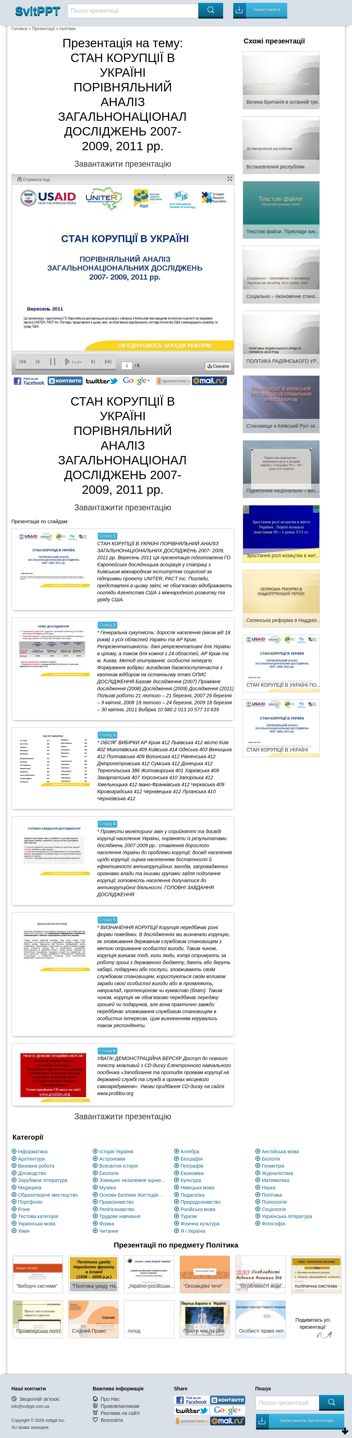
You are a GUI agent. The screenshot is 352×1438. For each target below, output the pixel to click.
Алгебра (190, 1151)
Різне (24, 1209)
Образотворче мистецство (48, 1195)
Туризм (189, 1216)
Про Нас (110, 1399)
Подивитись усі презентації (312, 1329)
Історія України (116, 1151)
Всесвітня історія (118, 1166)
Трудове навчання (119, 1216)
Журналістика (278, 1173)
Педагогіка (193, 1195)
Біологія (271, 1159)
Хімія (24, 1231)
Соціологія (274, 1209)
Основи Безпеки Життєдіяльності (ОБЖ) (132, 1195)
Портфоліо (30, 1202)
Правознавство (116, 1202)
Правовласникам (120, 1406)
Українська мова (36, 1223)
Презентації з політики (53, 28)
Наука (269, 1187)
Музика (107, 1187)
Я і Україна (193, 1231)
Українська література (287, 1216)
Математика (276, 1180)
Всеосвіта (112, 1420)
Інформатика (33, 1151)
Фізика (106, 1223)
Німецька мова (198, 1187)
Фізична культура (200, 1223)
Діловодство (32, 1173)
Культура (191, 1180)
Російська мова (198, 1209)
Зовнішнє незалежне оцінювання (132, 1180)
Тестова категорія (38, 1216)
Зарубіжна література (43, 1180)
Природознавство (201, 1202)
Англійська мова (280, 1151)
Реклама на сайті (120, 1413)
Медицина (30, 1187)
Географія (192, 1166)
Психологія (274, 1202)
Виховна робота (36, 1166)
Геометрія (273, 1166)
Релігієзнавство (116, 1209)
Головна (20, 28)
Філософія (273, 1223)
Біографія (192, 1159)
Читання (108, 1231)
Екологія (109, 1173)
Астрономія (112, 1159)
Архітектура (31, 1159)
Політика (272, 1195)
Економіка (192, 1173)
